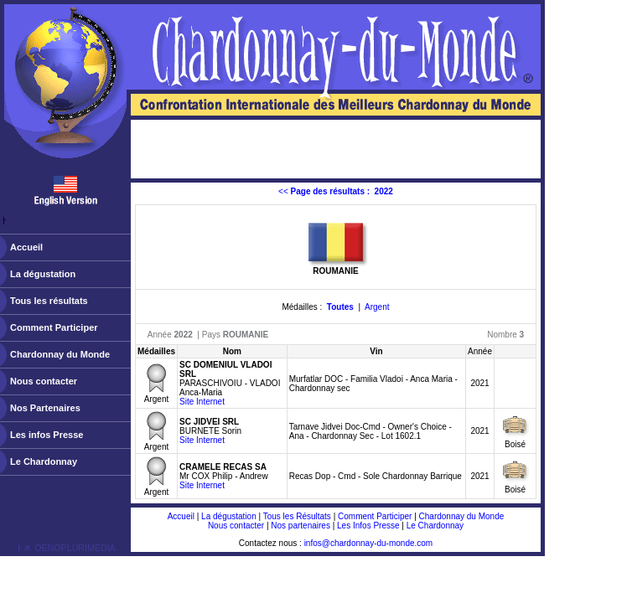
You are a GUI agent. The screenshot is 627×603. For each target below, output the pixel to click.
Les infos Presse (46, 435)
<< (335, 191)
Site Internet (202, 401)
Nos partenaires (300, 525)
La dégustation (42, 274)
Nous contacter (43, 381)
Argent (377, 307)
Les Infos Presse (368, 525)
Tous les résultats (49, 301)
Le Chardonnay (43, 461)
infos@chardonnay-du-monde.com (368, 543)
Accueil (26, 247)
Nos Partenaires (45, 408)
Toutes (340, 307)
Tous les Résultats (297, 516)
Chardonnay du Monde (60, 354)
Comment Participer (54, 327)
